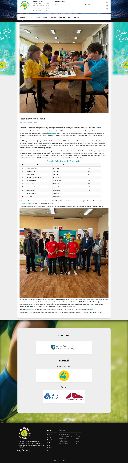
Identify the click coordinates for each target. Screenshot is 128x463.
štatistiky (99, 201)
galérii (91, 309)
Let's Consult (72, 461)
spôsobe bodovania (28, 203)
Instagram (31, 309)
